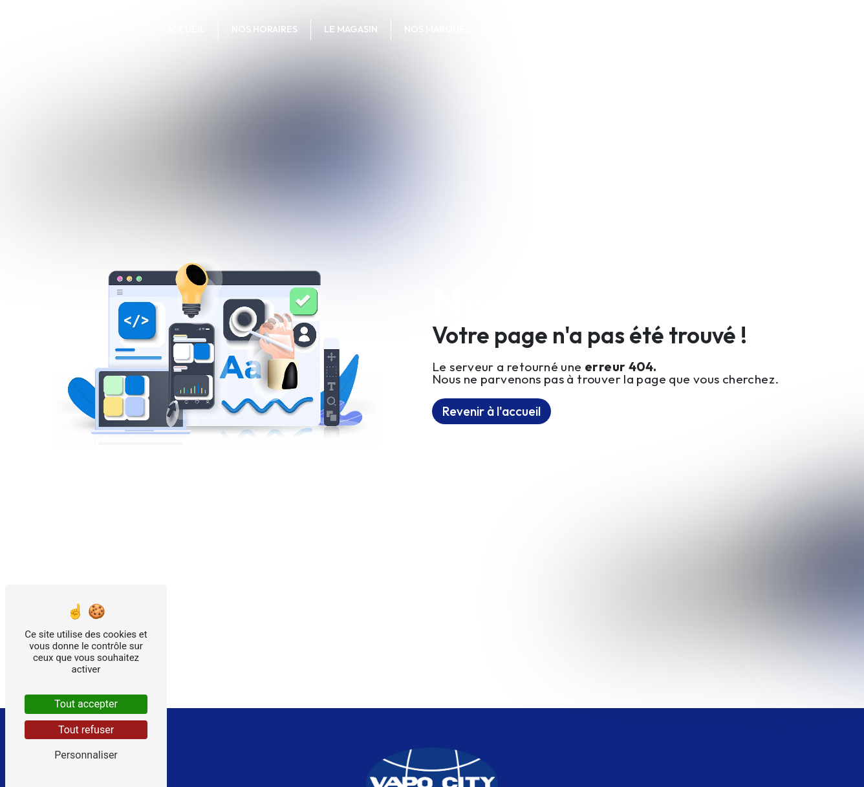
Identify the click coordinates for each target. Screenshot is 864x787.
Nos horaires (264, 29)
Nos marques (437, 29)
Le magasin (351, 29)
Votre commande (654, 29)
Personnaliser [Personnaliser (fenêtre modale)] (86, 755)
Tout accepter (86, 704)
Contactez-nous (540, 29)
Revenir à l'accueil (491, 411)
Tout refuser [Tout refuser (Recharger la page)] (86, 730)
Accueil (186, 29)
